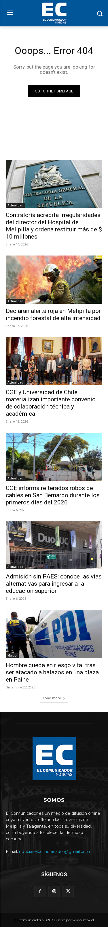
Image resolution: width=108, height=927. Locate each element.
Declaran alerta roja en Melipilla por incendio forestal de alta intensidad (53, 314)
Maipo (12, 655)
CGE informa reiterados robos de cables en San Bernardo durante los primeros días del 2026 (53, 495)
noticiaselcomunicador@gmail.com (54, 851)
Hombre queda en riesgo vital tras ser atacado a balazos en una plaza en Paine (52, 672)
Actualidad (15, 205)
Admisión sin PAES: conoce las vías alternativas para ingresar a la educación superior (54, 583)
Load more (54, 698)
